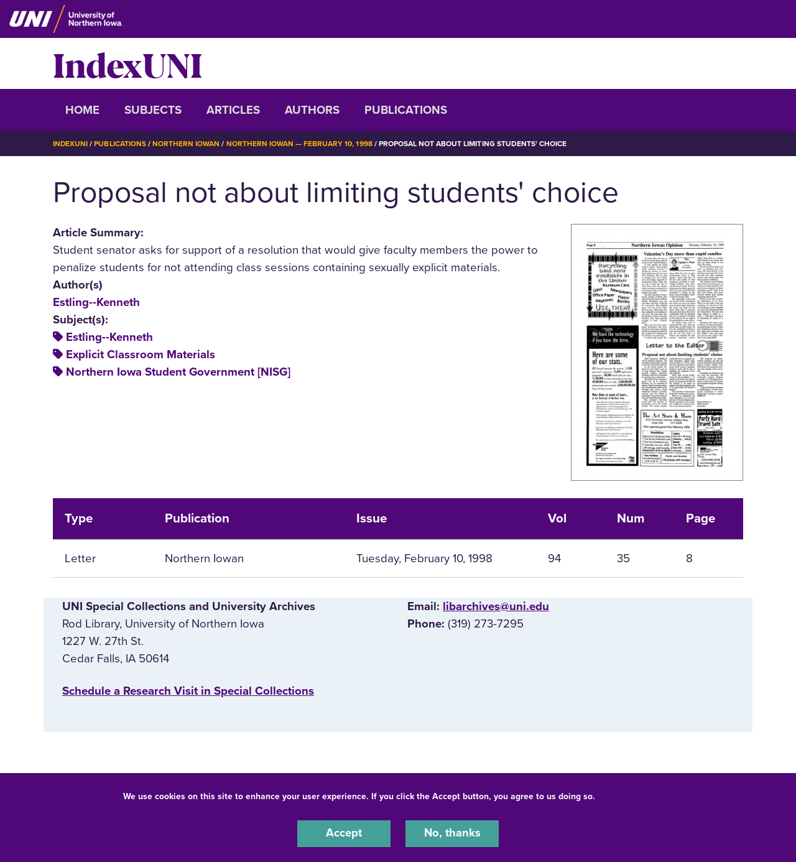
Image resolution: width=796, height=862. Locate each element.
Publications (405, 110)
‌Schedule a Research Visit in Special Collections (188, 690)
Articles (233, 110)
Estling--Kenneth (96, 301)
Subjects (153, 110)
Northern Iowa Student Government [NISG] (178, 372)
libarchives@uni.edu (496, 606)
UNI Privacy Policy (636, 795)
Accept (344, 833)
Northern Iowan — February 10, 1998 (300, 143)
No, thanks (452, 833)
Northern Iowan (186, 143)
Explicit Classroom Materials (140, 354)
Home (82, 110)
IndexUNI (127, 63)
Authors (312, 110)
